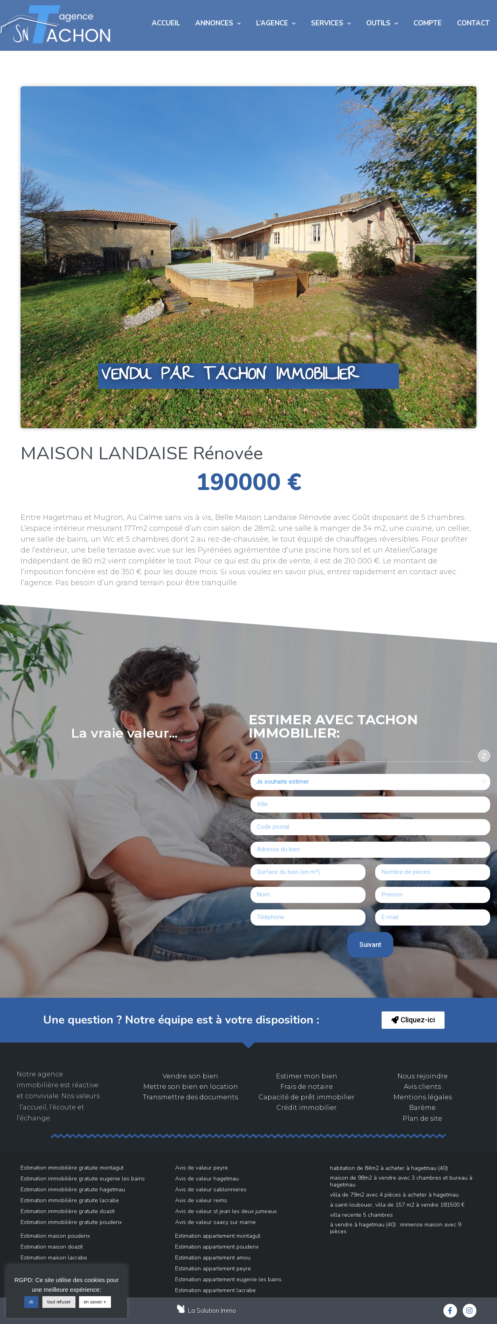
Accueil (166, 23)
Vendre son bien (190, 1076)
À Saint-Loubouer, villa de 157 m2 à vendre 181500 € (397, 1205)
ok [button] (31, 1302)
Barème (422, 1107)
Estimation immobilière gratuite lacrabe (70, 1200)
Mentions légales (422, 1097)
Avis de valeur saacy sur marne (215, 1222)
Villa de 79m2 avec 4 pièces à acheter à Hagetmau (394, 1195)
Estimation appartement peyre (213, 1268)
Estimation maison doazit (52, 1247)
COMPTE (427, 23)
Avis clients (422, 1086)
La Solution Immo (212, 1310)
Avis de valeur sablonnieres (210, 1189)
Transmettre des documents (190, 1097)
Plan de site (422, 1118)
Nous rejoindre (422, 1076)
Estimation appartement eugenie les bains (228, 1279)
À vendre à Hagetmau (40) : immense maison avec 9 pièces (395, 1228)
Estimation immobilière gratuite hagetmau (73, 1189)
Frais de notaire (306, 1086)
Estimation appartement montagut (217, 1236)
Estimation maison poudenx (55, 1236)
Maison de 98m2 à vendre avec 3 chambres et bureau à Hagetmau (401, 1181)
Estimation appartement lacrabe (215, 1290)
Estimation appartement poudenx (217, 1247)
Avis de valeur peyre (201, 1168)
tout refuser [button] (59, 1302)
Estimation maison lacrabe (54, 1257)
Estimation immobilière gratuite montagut (72, 1168)
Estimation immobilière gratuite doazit (68, 1211)
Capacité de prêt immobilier (307, 1097)
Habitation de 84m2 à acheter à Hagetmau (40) (389, 1168)
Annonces (218, 23)
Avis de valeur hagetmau (207, 1178)
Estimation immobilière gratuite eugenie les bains (83, 1178)
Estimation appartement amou (213, 1257)
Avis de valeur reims (201, 1200)
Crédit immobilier (306, 1107)
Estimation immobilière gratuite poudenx (71, 1222)
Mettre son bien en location (190, 1086)
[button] (413, 1020)
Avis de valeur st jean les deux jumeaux (226, 1211)
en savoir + (95, 1302)
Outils (382, 23)
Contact (473, 23)
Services (331, 23)
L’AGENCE (276, 23)
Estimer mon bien (306, 1076)
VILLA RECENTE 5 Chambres (361, 1215)
